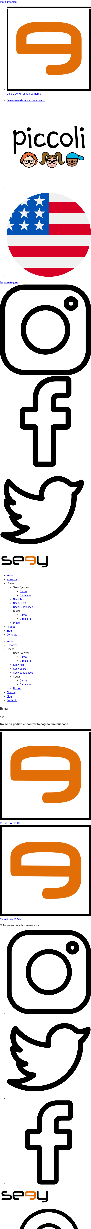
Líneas (10, 583)
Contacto (12, 634)
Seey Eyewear (21, 587)
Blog (9, 630)
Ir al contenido (8, 1)
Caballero (25, 595)
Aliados (11, 626)
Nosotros (12, 579)
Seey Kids (19, 599)
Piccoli (17, 622)
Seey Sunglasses (23, 607)
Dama (23, 591)
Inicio (10, 575)
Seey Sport (19, 603)
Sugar (16, 611)
